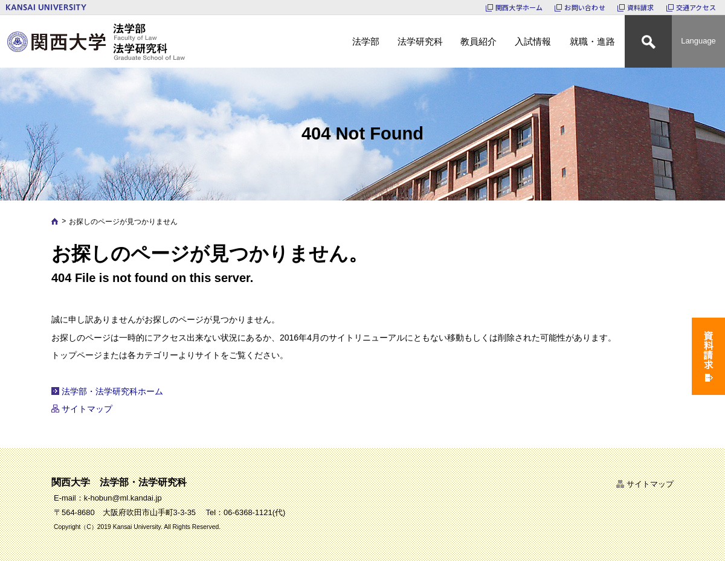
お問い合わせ (584, 7)
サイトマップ (87, 409)
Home (54, 221)
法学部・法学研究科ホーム (112, 391)
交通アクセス (696, 7)
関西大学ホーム (519, 7)
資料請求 (640, 7)
